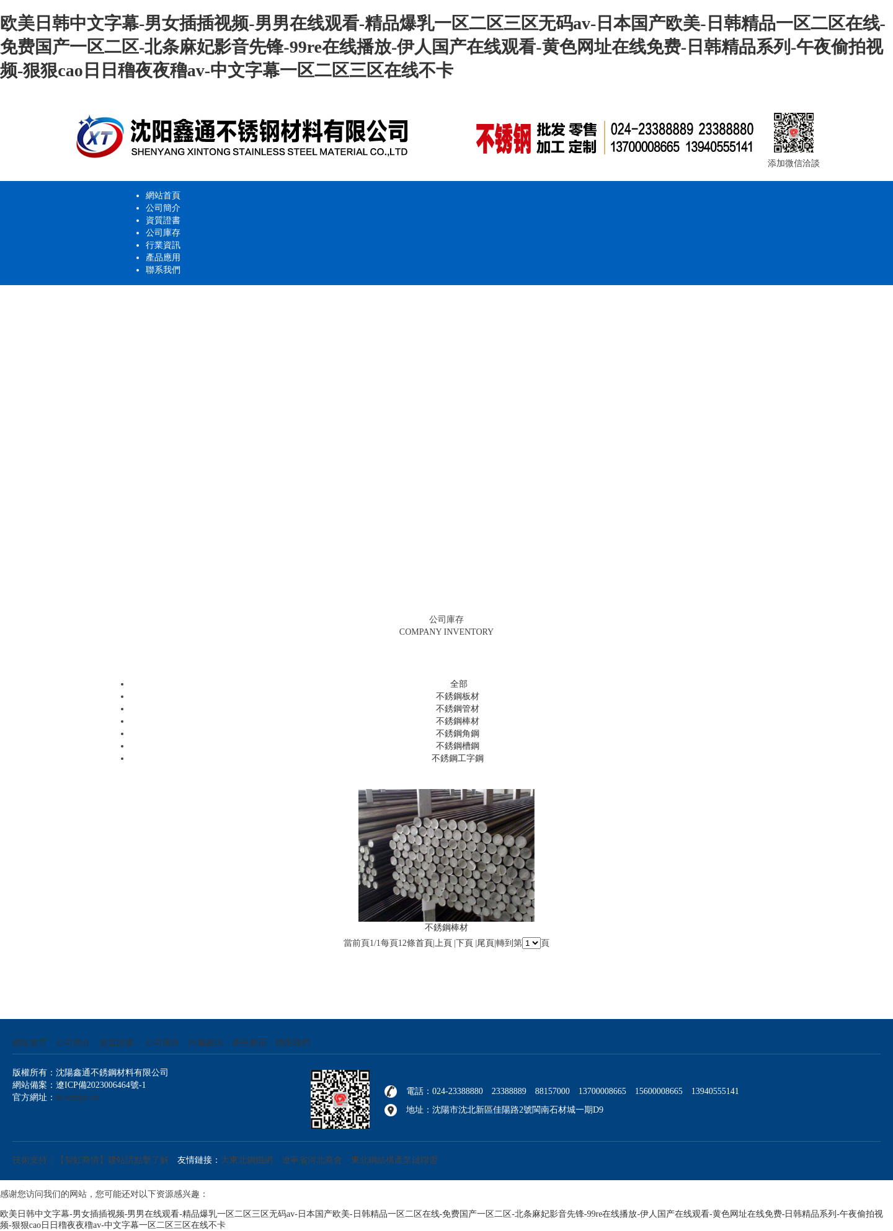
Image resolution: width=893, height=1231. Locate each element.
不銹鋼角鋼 (457, 733)
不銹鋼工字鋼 (458, 758)
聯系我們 (163, 270)
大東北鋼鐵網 (247, 1160)
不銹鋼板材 (457, 696)
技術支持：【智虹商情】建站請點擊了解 (90, 1160)
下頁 (464, 943)
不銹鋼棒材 (457, 721)
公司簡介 (163, 208)
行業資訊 (163, 245)
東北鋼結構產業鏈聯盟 (394, 1160)
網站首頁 (163, 195)
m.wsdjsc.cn (77, 1097)
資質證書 (163, 220)
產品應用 (163, 257)
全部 (459, 684)
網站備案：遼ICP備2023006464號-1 (79, 1085)
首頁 (424, 943)
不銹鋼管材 (457, 708)
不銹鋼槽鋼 (457, 746)
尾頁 (485, 943)
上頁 (443, 943)
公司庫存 (163, 232)
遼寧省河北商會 (312, 1160)
